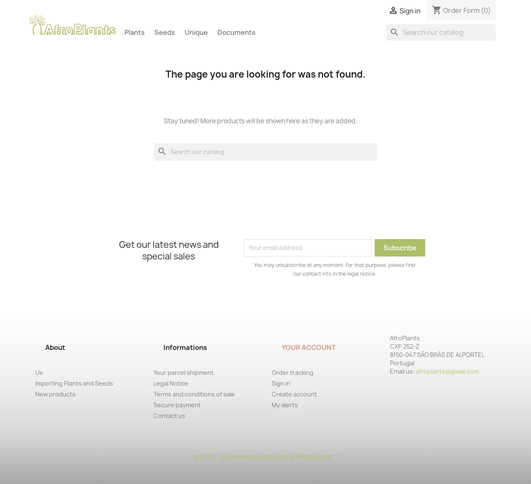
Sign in (281, 383)
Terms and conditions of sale (194, 394)
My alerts (285, 405)
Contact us (169, 416)
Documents (236, 32)
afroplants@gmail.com (447, 371)
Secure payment (177, 405)
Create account (294, 394)
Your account (309, 347)
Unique (196, 32)
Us (39, 372)
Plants (134, 32)
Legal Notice (170, 383)
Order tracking (292, 372)
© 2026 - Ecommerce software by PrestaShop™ (265, 456)
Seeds (164, 32)
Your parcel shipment (183, 372)
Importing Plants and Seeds (74, 383)
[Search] (441, 32)
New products (55, 394)
